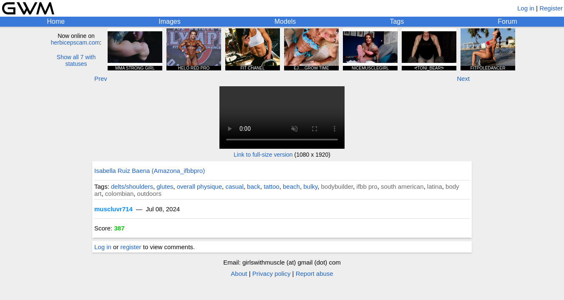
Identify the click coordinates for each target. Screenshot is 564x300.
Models (285, 21)
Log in (525, 8)
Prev (100, 78)
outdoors (149, 193)
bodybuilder (337, 186)
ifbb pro (367, 186)
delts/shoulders (132, 186)
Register (551, 8)
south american (402, 186)
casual (234, 186)
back (253, 186)
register (131, 246)
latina (434, 186)
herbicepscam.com (75, 42)
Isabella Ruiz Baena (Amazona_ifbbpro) (149, 170)
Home (56, 21)
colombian (119, 193)
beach (291, 186)
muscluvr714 (113, 208)
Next (463, 78)
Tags (397, 21)
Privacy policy (271, 273)
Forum (507, 21)
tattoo (271, 186)
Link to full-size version (263, 154)
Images (169, 21)
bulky (310, 186)
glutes (164, 186)
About (239, 273)
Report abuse (314, 273)
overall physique (199, 186)
